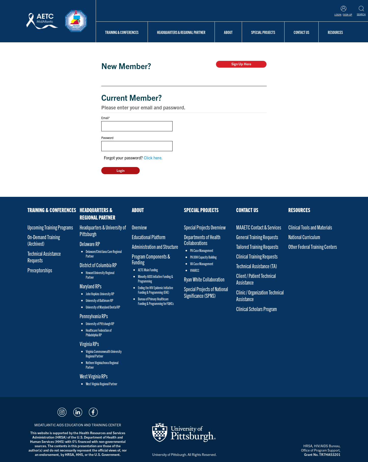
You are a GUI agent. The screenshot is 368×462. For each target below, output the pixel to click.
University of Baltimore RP (99, 300)
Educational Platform (148, 236)
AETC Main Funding (148, 269)
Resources (335, 32)
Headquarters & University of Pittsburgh (103, 230)
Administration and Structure (155, 246)
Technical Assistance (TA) (256, 265)
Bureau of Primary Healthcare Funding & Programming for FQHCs (156, 301)
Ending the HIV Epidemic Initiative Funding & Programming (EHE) (155, 289)
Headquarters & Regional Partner (181, 32)
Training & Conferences (121, 32)
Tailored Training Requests (257, 246)
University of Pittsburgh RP (100, 323)
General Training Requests (257, 236)
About (228, 32)
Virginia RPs (89, 343)
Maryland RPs (91, 286)
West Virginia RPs (94, 376)
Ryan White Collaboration (204, 279)
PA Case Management (201, 250)
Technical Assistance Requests (44, 256)
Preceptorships (39, 269)
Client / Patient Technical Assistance (256, 279)
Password (107, 137)
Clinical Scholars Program (256, 308)
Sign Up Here (241, 64)
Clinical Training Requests (257, 256)
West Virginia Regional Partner (101, 383)
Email (105, 118)
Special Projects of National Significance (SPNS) (206, 292)
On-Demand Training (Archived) (43, 240)
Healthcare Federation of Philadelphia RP (98, 332)
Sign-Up (347, 14)
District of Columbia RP (98, 264)
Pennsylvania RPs (94, 315)
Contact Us (301, 32)
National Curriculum (304, 236)
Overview (139, 227)
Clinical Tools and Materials (310, 227)
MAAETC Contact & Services (258, 227)
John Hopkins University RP (100, 293)
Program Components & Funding (151, 259)
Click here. (153, 157)
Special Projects (263, 32)
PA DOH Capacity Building (203, 257)
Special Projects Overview (205, 227)
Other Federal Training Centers (312, 246)
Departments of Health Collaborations (202, 239)
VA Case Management (201, 263)
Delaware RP (90, 243)
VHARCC (194, 270)
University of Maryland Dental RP (103, 307)
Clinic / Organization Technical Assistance (260, 295)
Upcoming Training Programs (50, 227)
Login (337, 14)
